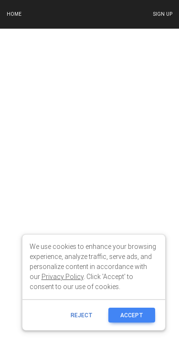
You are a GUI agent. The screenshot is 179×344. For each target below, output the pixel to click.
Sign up (162, 14)
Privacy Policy (63, 276)
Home (14, 14)
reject (82, 315)
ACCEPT (131, 315)
